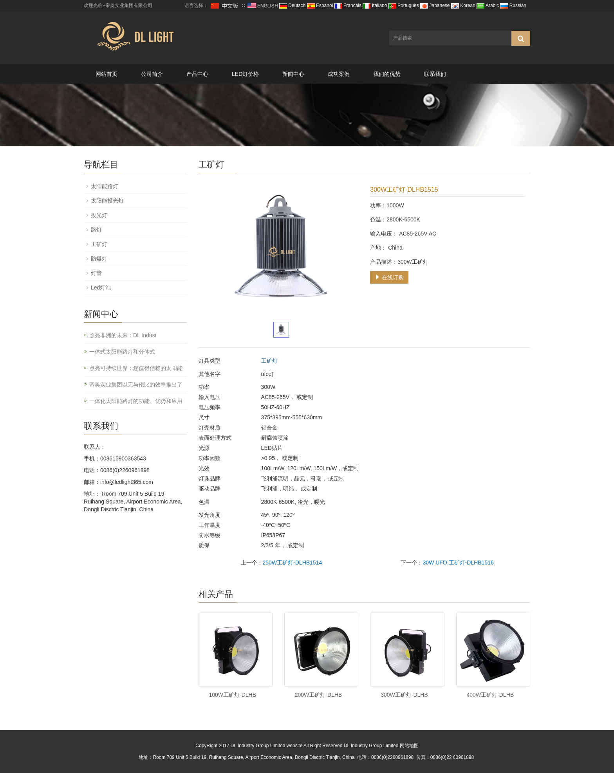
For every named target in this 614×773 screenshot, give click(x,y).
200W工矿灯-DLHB (318, 695)
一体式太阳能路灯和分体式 (122, 352)
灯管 (96, 273)
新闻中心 (293, 74)
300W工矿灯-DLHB (404, 695)
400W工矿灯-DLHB (490, 695)
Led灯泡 (101, 287)
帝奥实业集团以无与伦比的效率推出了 (135, 384)
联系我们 (435, 74)
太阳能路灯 (104, 186)
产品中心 (197, 74)
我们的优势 (387, 74)
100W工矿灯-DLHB (232, 695)
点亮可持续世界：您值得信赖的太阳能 (135, 368)
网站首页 (106, 74)
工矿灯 (269, 361)
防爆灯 (99, 258)
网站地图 (409, 745)
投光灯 (99, 215)
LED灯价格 (245, 74)
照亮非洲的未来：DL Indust (122, 335)
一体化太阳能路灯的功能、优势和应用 (135, 401)
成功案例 (339, 74)
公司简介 (152, 74)
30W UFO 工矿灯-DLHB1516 (458, 562)
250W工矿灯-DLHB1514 (292, 562)
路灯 (96, 230)
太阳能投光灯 (107, 201)
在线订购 (389, 277)
